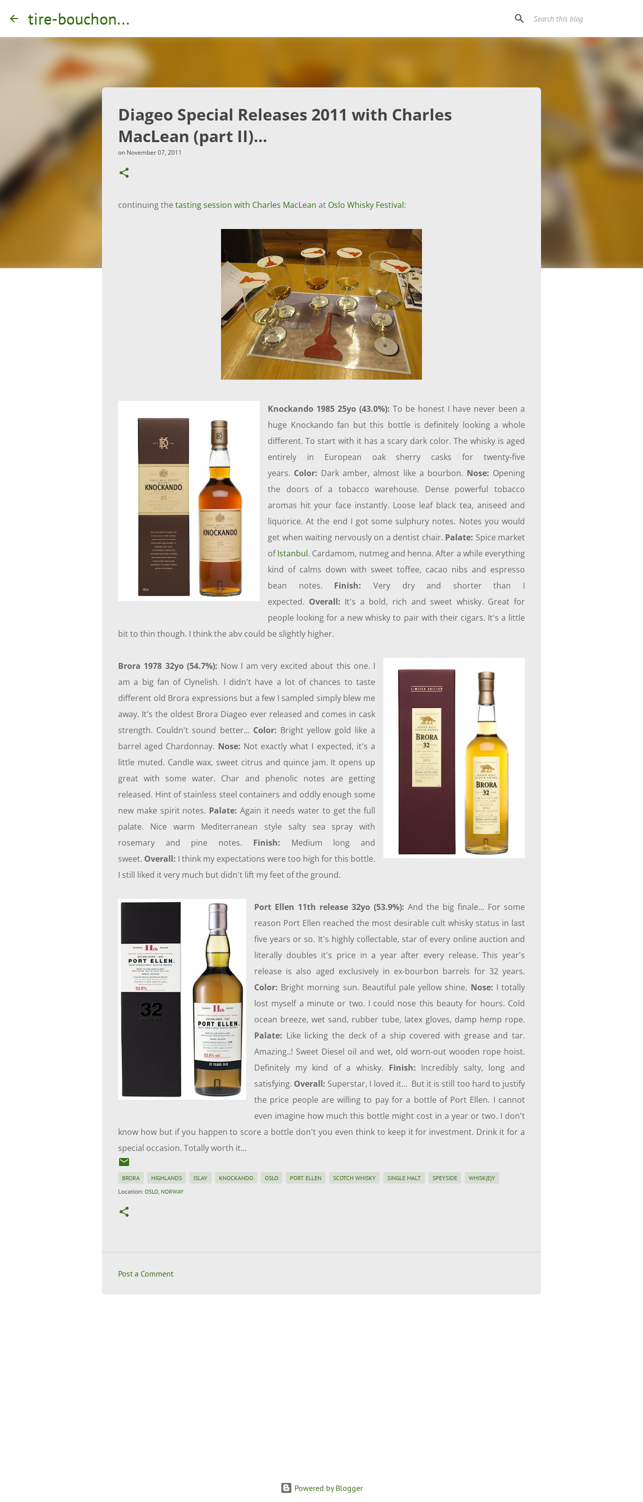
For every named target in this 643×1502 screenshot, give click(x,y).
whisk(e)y (482, 1178)
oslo (271, 1178)
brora (131, 1178)
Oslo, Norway (164, 1191)
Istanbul (292, 553)
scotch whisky (354, 1178)
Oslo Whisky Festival (366, 204)
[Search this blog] (582, 19)
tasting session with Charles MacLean (245, 204)
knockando (236, 1178)
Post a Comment (145, 1273)
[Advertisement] (321, 1380)
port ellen (306, 1178)
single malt (404, 1178)
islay (200, 1178)
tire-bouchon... (79, 18)
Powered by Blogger (321, 1488)
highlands (166, 1178)
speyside (445, 1178)
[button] (124, 173)
